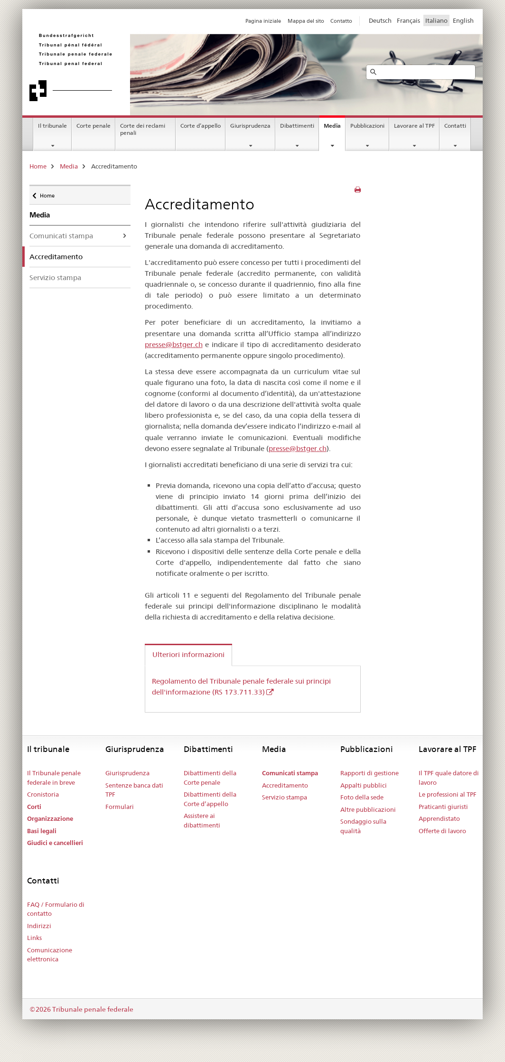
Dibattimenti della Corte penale (210, 777)
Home (38, 166)
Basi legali (41, 831)
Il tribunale (52, 125)
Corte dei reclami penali (142, 129)
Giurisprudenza (250, 125)
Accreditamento (285, 785)
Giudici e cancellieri (55, 843)
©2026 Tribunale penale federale (81, 1009)
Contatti (455, 125)
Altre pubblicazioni (368, 809)
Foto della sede (361, 797)
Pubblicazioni (367, 125)
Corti (34, 807)
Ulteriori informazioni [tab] (188, 654)
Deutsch (380, 20)
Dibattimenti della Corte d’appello (210, 799)
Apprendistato (439, 818)
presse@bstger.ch (174, 344)
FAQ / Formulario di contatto (55, 909)
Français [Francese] (408, 20)
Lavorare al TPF (414, 125)
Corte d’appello (200, 125)
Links (34, 937)
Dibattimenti (297, 125)
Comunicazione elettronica (49, 954)
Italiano (436, 20)
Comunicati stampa (61, 235)
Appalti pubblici (363, 785)
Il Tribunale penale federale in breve (54, 777)
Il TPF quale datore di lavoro (449, 777)
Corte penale (93, 125)
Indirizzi (39, 926)
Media (332, 125)
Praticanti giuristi (443, 806)
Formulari (119, 806)
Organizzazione (50, 819)
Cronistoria (43, 794)
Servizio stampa (55, 277)
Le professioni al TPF (448, 794)
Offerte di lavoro (442, 831)
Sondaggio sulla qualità (363, 826)
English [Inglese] (463, 20)
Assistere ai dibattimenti (202, 820)
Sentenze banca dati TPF (134, 790)
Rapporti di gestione (369, 773)
